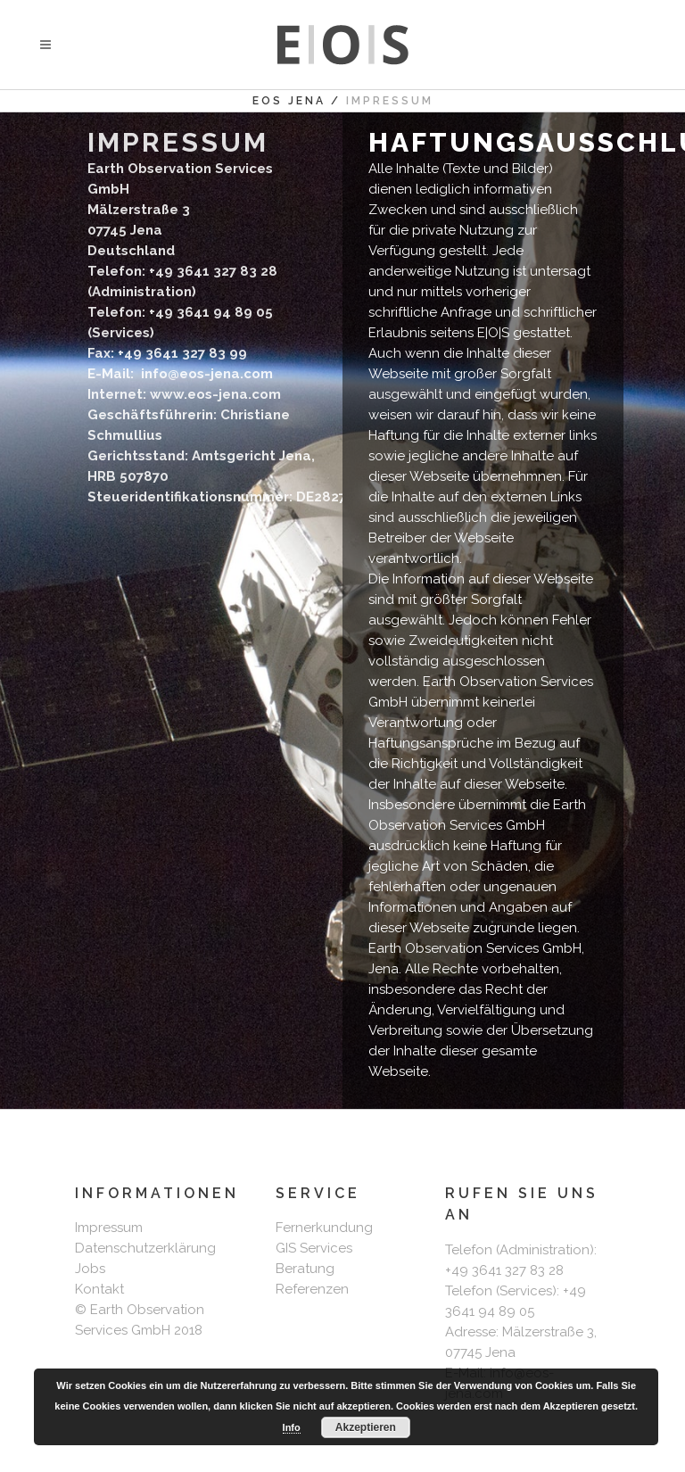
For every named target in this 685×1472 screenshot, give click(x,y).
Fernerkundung (324, 1228)
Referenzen (312, 1289)
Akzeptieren (365, 1427)
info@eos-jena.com (205, 374)
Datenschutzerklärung (145, 1248)
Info (292, 1427)
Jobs (90, 1269)
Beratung (305, 1269)
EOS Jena (289, 101)
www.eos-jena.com (215, 394)
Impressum (109, 1228)
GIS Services (314, 1248)
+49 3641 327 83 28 (504, 1270)
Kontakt (99, 1289)
